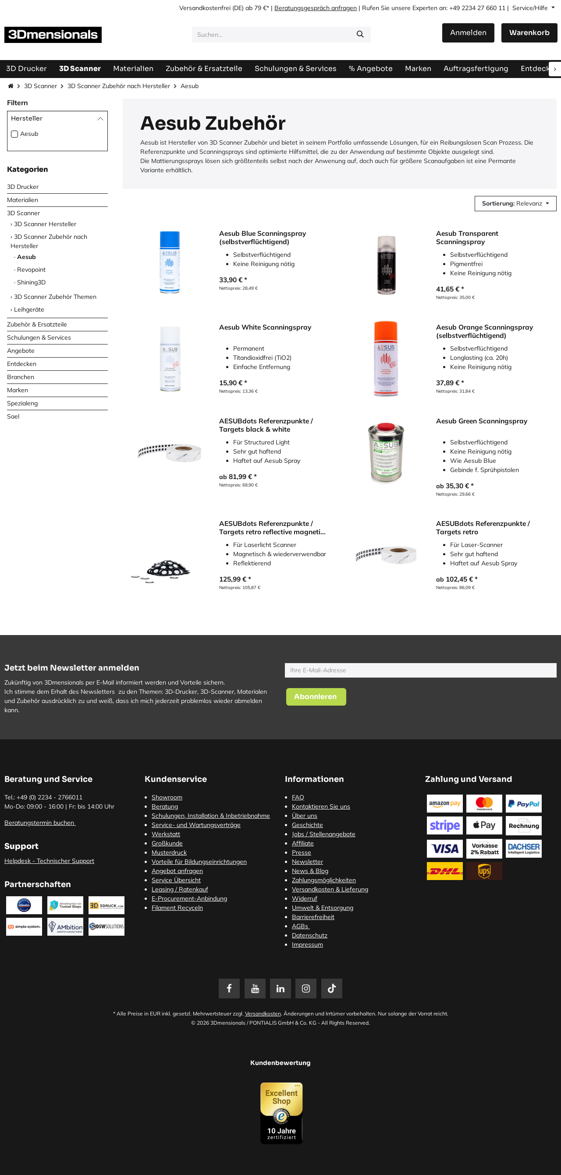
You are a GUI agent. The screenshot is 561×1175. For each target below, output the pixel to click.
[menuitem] (476, 68)
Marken (17, 390)
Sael (13, 416)
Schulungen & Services (39, 337)
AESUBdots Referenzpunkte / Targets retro (483, 527)
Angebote (21, 351)
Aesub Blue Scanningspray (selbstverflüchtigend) (262, 237)
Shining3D (31, 282)
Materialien (22, 200)
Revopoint (31, 269)
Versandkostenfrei (205, 8)
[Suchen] (360, 35)
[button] (516, 203)
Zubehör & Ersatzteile (37, 324)
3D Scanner (40, 86)
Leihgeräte (29, 309)
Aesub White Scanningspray (265, 327)
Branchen (20, 377)
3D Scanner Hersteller (45, 224)
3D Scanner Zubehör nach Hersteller (118, 86)
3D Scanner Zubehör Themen (55, 297)
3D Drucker (23, 187)
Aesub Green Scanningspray (481, 421)
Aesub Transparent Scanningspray (467, 237)
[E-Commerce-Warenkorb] (529, 33)
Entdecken (21, 364)
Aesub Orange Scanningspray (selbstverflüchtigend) (484, 331)
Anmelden (468, 32)
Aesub (29, 134)
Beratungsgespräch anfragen (315, 8)
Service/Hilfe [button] (531, 8)
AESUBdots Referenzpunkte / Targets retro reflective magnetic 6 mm (271, 527)
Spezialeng (22, 403)
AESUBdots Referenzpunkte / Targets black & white (266, 425)
